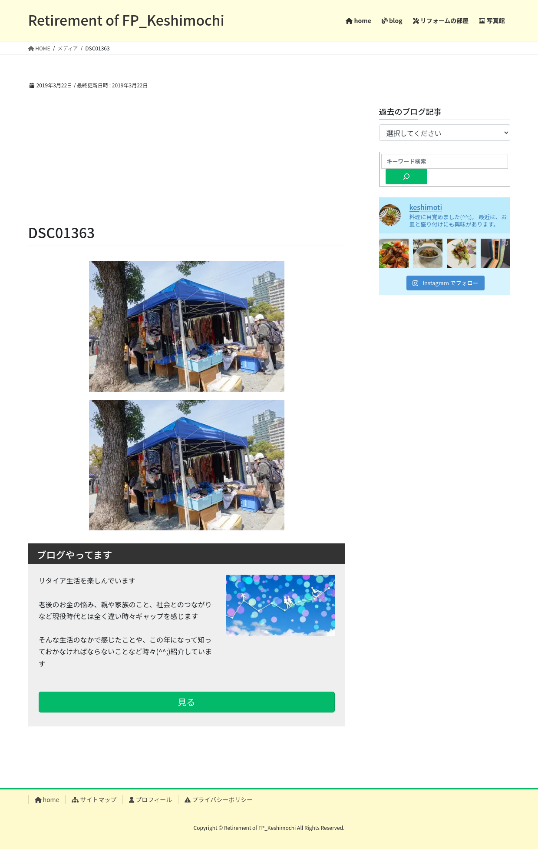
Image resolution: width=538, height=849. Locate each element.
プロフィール (150, 799)
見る (186, 702)
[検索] (406, 176)
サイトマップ (94, 799)
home (47, 799)
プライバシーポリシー (219, 799)
